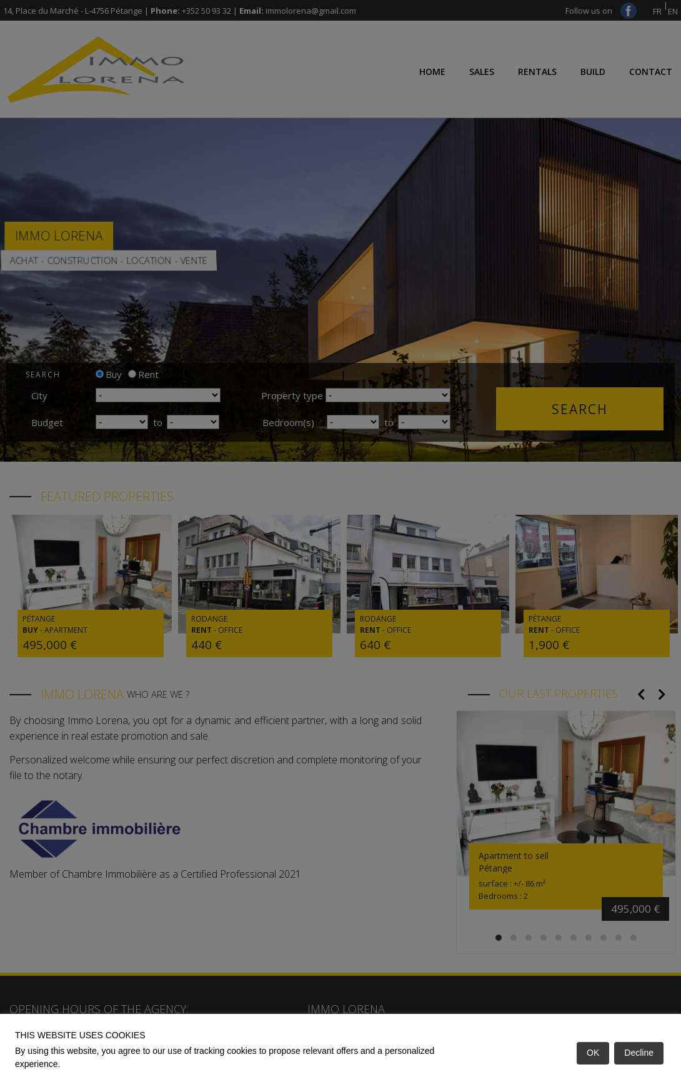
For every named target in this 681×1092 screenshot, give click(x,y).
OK (593, 1053)
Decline (639, 1053)
